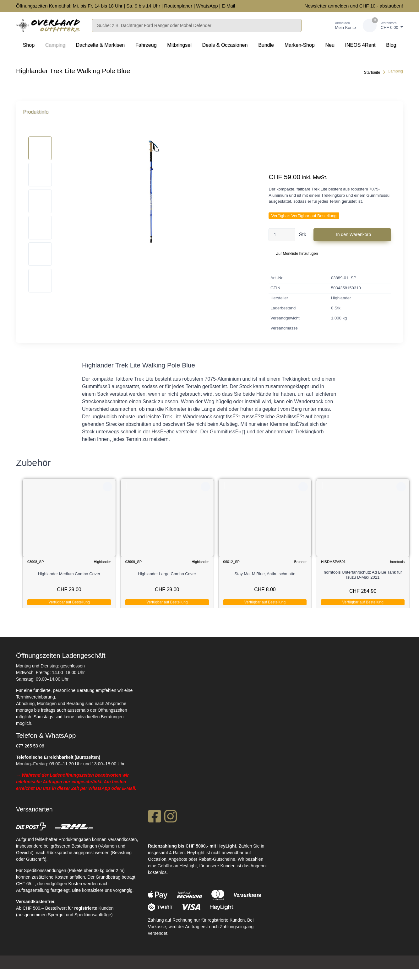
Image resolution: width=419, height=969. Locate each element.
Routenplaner (178, 5)
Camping (55, 45)
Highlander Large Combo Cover (167, 573)
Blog (391, 45)
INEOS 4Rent (360, 45)
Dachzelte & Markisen (100, 45)
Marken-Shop (300, 45)
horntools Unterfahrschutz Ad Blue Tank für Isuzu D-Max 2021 (363, 575)
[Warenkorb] (383, 25)
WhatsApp (207, 5)
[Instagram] (170, 817)
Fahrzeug (146, 45)
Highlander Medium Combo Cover (69, 573)
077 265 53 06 (30, 745)
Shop (29, 45)
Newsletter (315, 5)
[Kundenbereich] (339, 25)
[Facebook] (154, 817)
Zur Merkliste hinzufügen (297, 253)
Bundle (266, 45)
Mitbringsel (179, 45)
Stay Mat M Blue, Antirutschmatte (265, 573)
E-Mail (228, 5)
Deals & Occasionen (225, 45)
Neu (330, 45)
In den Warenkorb (353, 234)
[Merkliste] (315, 25)
